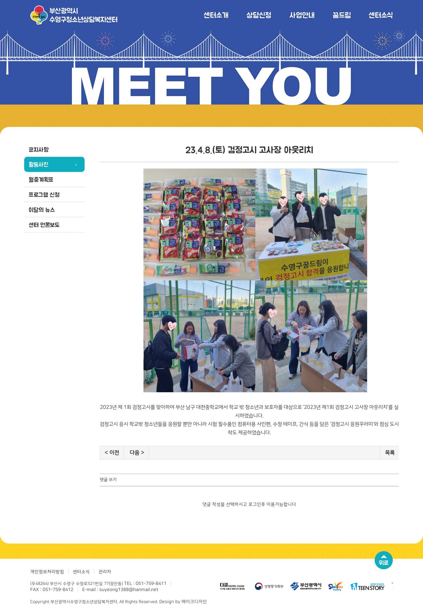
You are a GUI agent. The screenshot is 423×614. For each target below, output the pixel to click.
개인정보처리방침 (47, 571)
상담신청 (259, 15)
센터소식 (381, 15)
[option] (233, 586)
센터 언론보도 (44, 225)
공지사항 (39, 150)
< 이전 (112, 453)
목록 (390, 453)
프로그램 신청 (44, 195)
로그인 (254, 504)
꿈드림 (341, 15)
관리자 (104, 571)
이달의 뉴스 (42, 210)
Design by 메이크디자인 (183, 601)
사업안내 (302, 15)
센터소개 (216, 15)
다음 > (137, 453)
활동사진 (38, 164)
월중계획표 (41, 179)
